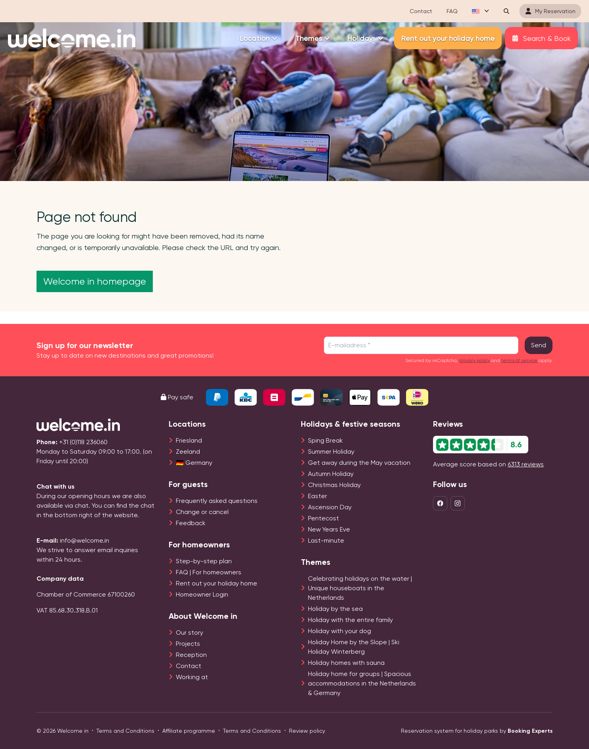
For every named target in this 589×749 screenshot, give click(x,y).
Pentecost (323, 518)
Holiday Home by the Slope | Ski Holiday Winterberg (353, 646)
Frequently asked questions (217, 500)
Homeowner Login (202, 594)
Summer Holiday (331, 451)
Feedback (191, 523)
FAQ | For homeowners (208, 572)
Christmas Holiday (334, 485)
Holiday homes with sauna (346, 662)
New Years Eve (329, 529)
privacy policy (474, 360)
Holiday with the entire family (350, 620)
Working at (192, 677)
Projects (188, 643)
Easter (317, 496)
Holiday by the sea (335, 608)
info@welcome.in (84, 540)
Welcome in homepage (94, 281)
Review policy (307, 731)
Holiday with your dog (339, 631)
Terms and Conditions (125, 731)
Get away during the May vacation (359, 462)
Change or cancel (202, 512)
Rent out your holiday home (216, 583)
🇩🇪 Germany (194, 462)
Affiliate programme (188, 731)
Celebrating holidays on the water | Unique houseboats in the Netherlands (360, 588)
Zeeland (188, 451)
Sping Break (325, 440)
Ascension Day (330, 507)
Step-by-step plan (204, 561)
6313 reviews (526, 464)
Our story (189, 632)
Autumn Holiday (331, 474)
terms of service (519, 360)
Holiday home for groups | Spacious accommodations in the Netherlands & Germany (362, 683)
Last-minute (326, 540)
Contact (188, 666)
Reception (191, 655)
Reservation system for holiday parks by (476, 731)
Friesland (189, 440)
